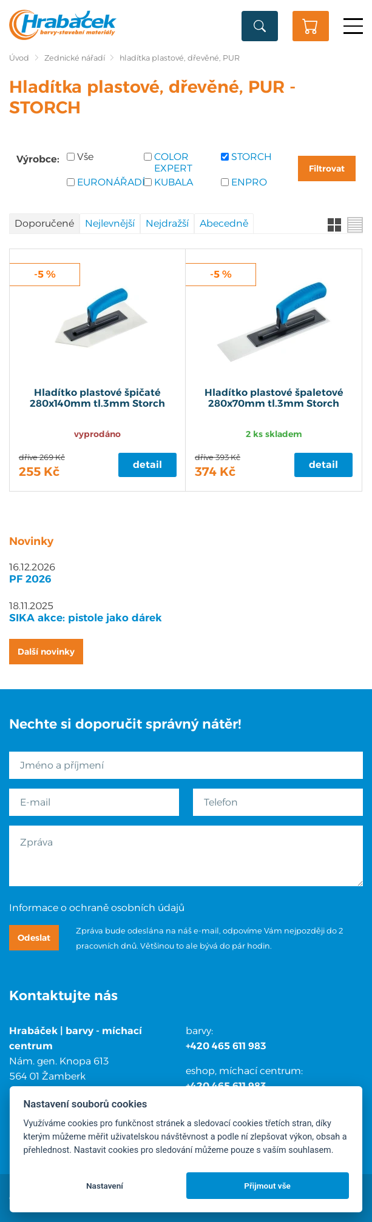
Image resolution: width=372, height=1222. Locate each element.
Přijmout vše (267, 1185)
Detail (147, 464)
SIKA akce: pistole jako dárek (85, 618)
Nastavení (104, 1185)
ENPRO (249, 182)
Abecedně (224, 223)
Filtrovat (327, 168)
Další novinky (46, 651)
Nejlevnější (110, 223)
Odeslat (34, 937)
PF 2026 (30, 579)
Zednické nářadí (74, 57)
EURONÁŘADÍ (106, 182)
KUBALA (173, 182)
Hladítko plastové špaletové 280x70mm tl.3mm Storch (274, 398)
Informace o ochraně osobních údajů (96, 907)
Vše (85, 156)
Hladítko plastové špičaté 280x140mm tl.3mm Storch (97, 398)
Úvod (19, 57)
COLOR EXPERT (173, 162)
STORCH (251, 156)
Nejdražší (167, 223)
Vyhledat (260, 26)
